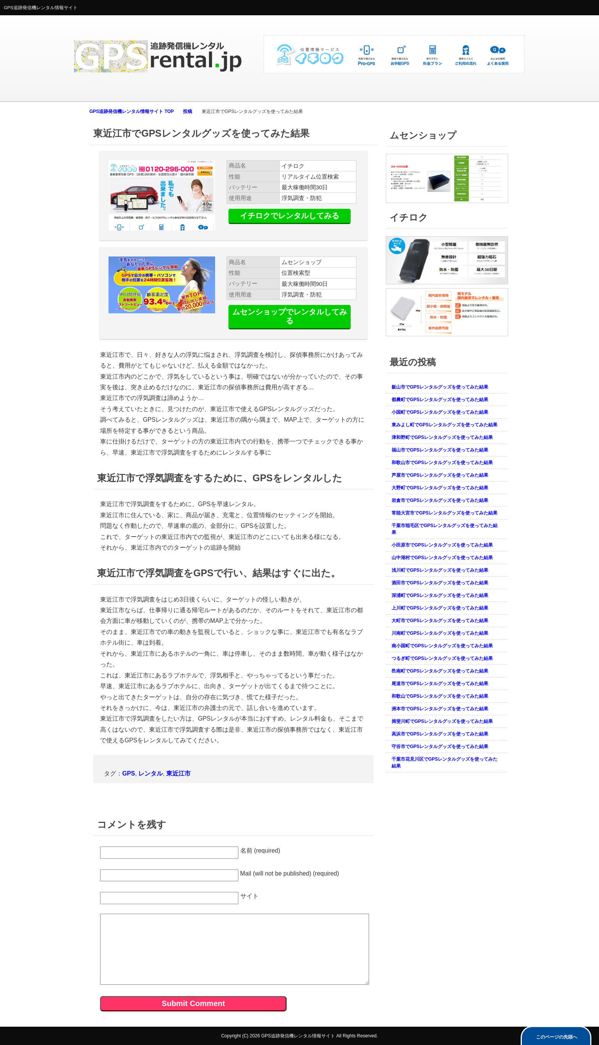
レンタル (150, 773)
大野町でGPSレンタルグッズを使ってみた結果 (440, 487)
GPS (128, 773)
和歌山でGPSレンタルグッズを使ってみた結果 (440, 696)
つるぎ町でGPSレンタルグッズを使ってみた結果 (442, 658)
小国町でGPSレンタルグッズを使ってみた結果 (440, 412)
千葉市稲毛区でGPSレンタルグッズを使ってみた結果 (444, 529)
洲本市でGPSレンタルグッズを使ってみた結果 (440, 708)
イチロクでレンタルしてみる (289, 215)
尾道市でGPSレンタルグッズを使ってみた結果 (440, 683)
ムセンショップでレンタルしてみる (289, 316)
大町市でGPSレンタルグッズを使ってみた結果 (440, 620)
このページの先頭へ (556, 1037)
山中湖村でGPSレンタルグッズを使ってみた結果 (442, 557)
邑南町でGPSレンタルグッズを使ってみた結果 (440, 671)
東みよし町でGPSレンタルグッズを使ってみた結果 (444, 424)
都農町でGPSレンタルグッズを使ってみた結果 (440, 399)
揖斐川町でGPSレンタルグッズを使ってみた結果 (442, 721)
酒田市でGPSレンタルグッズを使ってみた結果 (440, 582)
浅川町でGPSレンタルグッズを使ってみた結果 (440, 570)
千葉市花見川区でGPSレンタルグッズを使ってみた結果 (444, 762)
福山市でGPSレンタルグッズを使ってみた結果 (440, 450)
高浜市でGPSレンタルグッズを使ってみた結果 (440, 734)
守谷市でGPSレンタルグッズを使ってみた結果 (440, 746)
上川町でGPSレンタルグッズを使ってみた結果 (440, 608)
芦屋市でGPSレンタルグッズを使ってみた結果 (440, 475)
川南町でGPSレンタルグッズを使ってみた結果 (440, 633)
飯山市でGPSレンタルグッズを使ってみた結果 (440, 387)
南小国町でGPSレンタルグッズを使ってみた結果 (442, 645)
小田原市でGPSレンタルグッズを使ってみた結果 (442, 545)
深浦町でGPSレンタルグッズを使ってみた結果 (440, 595)
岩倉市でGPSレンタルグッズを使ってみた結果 (440, 500)
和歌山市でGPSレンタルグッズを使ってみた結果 (442, 462)
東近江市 (178, 773)
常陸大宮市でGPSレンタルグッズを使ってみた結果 (444, 513)
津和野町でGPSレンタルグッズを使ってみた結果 (442, 437)
